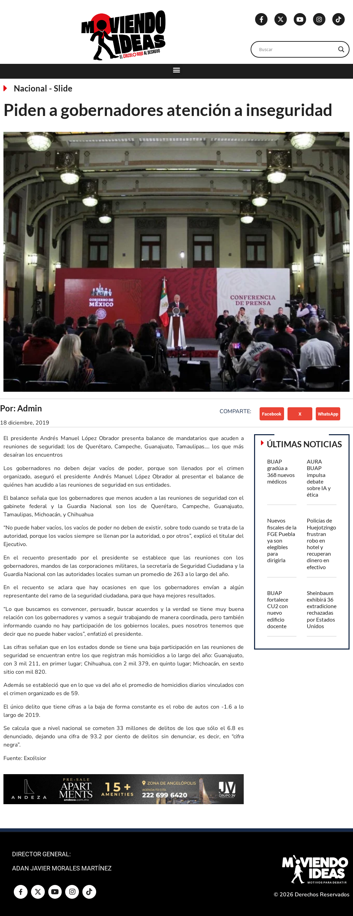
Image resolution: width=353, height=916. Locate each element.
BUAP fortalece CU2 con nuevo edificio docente (277, 609)
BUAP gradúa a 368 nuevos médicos (281, 471)
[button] (176, 69)
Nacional (30, 88)
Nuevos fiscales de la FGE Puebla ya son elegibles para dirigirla (281, 540)
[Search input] (297, 49)
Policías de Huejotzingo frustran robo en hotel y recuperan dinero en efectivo (321, 543)
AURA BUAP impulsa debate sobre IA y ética (319, 478)
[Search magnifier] (341, 49)
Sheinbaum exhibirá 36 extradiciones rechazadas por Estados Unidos (323, 609)
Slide (63, 88)
